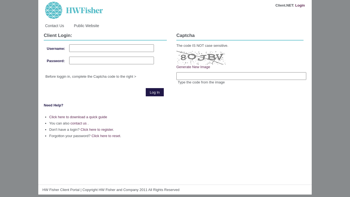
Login (300, 5)
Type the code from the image (201, 82)
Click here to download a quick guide (78, 117)
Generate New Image (193, 67)
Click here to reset (106, 136)
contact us (79, 123)
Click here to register (97, 130)
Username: (56, 49)
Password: (56, 61)
